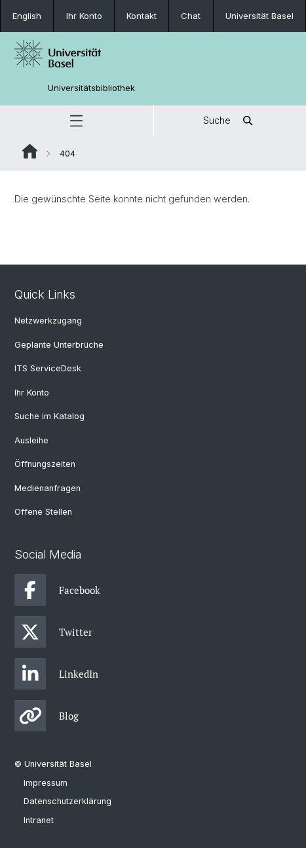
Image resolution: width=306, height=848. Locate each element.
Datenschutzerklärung (67, 801)
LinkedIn (56, 674)
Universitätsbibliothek (91, 88)
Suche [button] (230, 120)
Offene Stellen (43, 512)
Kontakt (141, 15)
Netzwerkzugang (48, 320)
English (26, 15)
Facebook (57, 590)
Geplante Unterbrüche (59, 345)
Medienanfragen (47, 488)
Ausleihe (31, 440)
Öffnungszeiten (44, 464)
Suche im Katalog (49, 416)
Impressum (45, 783)
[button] (76, 120)
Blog (46, 715)
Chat (191, 15)
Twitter (53, 632)
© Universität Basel (53, 764)
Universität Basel (259, 15)
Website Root (29, 151)
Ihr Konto (84, 15)
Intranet (39, 820)
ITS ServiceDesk (47, 368)
